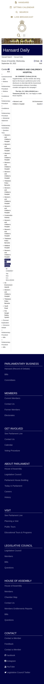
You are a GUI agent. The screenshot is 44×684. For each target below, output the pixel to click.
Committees (10, 380)
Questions (9, 568)
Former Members (12, 410)
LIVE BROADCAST (22, 17)
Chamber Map (11, 597)
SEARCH (22, 12)
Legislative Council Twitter (17, 672)
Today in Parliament (13, 486)
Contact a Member (13, 638)
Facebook (10, 655)
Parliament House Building (16, 480)
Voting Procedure (12, 451)
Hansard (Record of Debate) (17, 369)
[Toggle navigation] (24, 35)
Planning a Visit (11, 521)
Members (9, 556)
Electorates (10, 415)
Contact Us (9, 404)
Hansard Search (7, 57)
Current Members (12, 398)
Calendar (9, 445)
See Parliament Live (14, 433)
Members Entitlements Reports (18, 608)
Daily (37, 61)
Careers (8, 491)
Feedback (9, 644)
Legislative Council (13, 474)
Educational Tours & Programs (18, 532)
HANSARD (22, 2)
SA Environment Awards (8, 285)
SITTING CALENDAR (22, 7)
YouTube (10, 667)
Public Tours (10, 527)
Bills (6, 374)
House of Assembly (13, 469)
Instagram (10, 661)
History (8, 497)
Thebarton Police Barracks (7, 183)
